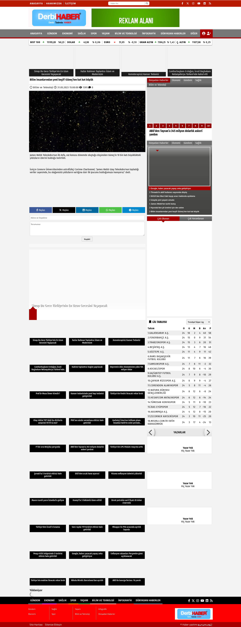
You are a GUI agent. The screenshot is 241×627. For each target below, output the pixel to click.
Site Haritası (36, 624)
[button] (151, 432)
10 (208, 126)
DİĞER (194, 33)
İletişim (70, 3)
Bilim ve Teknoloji (126, 33)
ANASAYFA (36, 33)
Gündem (52, 33)
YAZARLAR (179, 432)
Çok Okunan (163, 218)
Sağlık (82, 33)
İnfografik (149, 33)
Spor (94, 33)
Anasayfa (36, 3)
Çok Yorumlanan (196, 218)
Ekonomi (67, 33)
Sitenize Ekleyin (53, 624)
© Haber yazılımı (196, 624)
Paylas (40, 210)
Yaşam (106, 33)
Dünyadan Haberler (173, 33)
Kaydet (87, 239)
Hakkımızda (54, 3)
